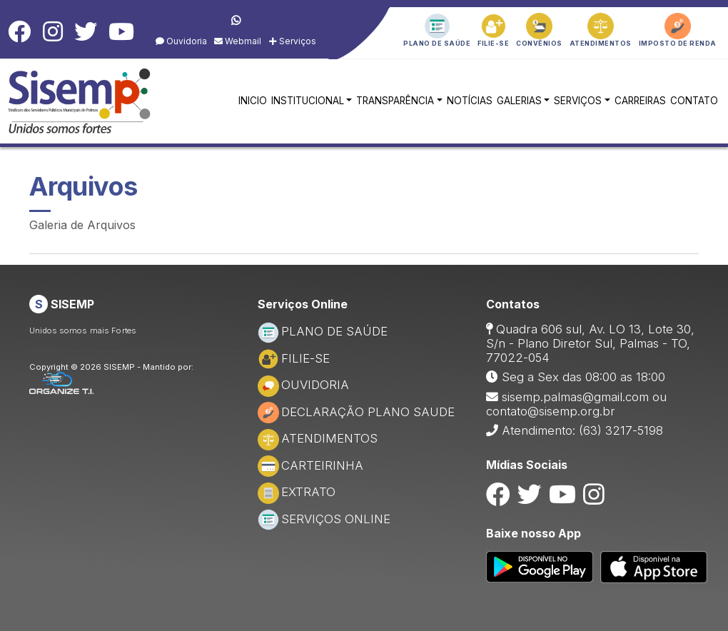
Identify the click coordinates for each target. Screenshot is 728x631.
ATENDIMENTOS (318, 438)
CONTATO (694, 100)
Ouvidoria (181, 41)
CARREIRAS (640, 100)
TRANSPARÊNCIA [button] (395, 100)
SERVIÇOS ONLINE (324, 519)
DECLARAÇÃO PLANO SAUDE (356, 412)
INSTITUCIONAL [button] (307, 100)
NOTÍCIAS (469, 100)
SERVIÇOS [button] (578, 100)
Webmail (237, 41)
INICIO (252, 100)
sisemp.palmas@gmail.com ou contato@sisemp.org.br (576, 404)
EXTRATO (296, 492)
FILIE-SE (294, 358)
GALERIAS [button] (519, 100)
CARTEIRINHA (310, 465)
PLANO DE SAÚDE (323, 331)
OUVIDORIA (303, 385)
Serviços (292, 41)
